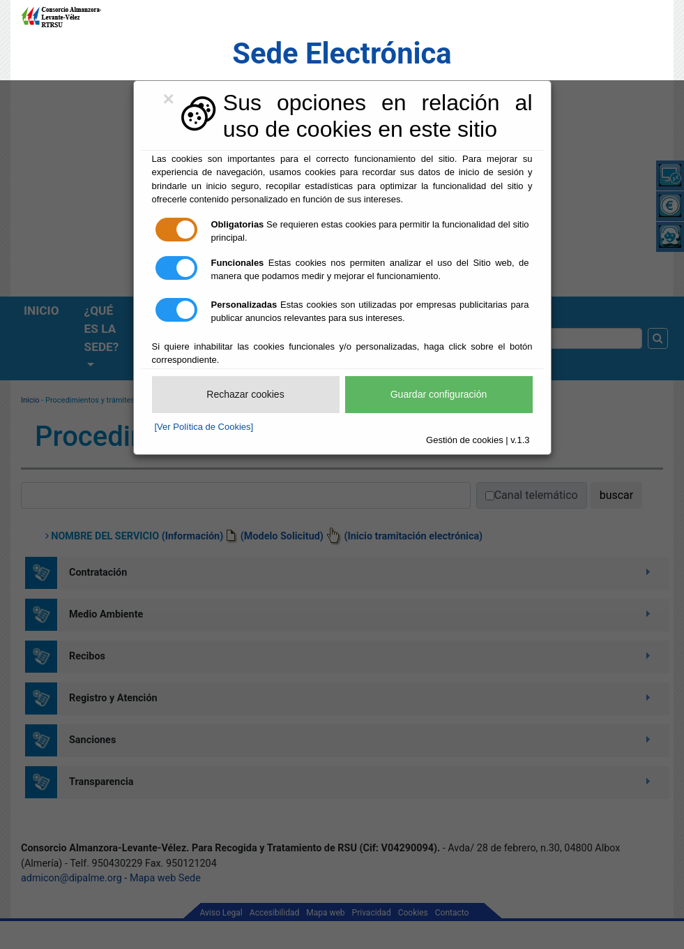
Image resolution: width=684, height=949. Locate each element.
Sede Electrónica (341, 53)
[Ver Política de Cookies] (204, 426)
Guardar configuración (438, 394)
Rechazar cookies (245, 394)
